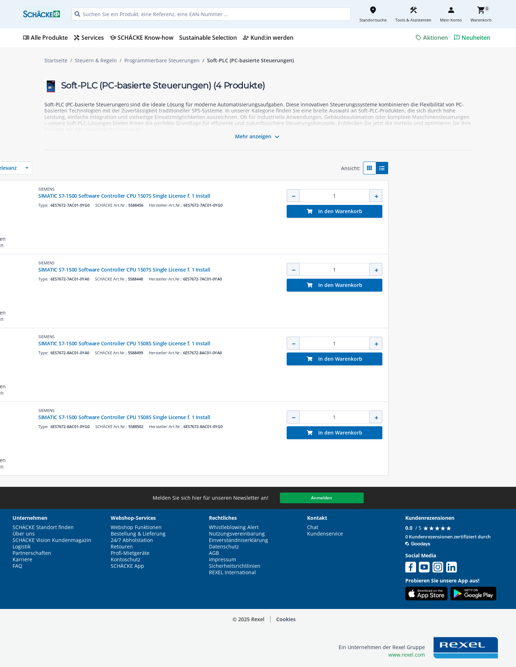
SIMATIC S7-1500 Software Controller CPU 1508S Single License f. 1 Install (296, 343)
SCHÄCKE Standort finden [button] (43, 527)
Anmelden (321, 498)
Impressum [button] (222, 559)
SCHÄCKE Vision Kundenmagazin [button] (52, 540)
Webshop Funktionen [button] (136, 527)
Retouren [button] (122, 546)
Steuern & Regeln (96, 60)
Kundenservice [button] (325, 534)
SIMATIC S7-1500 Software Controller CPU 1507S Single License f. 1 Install (296, 195)
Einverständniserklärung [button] (238, 540)
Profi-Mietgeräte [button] (130, 553)
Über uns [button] (24, 534)
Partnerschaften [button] (32, 553)
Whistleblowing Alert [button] (234, 527)
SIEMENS (218, 189)
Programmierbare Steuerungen (162, 60)
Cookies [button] (286, 619)
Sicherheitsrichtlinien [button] (235, 566)
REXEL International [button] (232, 572)
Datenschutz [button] (224, 546)
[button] (95, 165)
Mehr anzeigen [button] (258, 137)
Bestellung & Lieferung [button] (138, 534)
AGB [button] (214, 553)
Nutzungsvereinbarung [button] (237, 534)
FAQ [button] (17, 566)
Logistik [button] (21, 546)
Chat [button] (312, 527)
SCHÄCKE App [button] (127, 566)
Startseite (55, 60)
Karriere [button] (22, 559)
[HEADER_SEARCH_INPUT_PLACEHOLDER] (211, 14)
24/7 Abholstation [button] (132, 540)
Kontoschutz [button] (125, 559)
